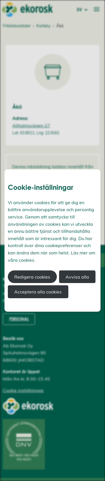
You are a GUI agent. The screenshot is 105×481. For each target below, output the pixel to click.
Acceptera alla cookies (38, 292)
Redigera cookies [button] (32, 277)
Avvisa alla (77, 277)
